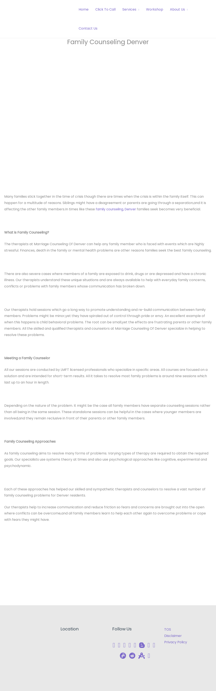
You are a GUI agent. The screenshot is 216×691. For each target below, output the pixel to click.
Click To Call (105, 9)
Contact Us (88, 28)
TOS (167, 629)
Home (84, 9)
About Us (177, 9)
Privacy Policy (175, 642)
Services (129, 9)
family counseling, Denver (117, 209)
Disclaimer (173, 635)
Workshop (154, 9)
